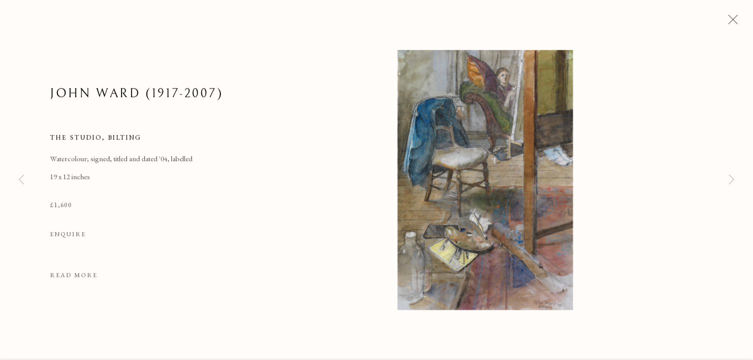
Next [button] (731, 180)
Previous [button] (21, 180)
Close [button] (730, 22)
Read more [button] (74, 276)
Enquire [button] (68, 234)
